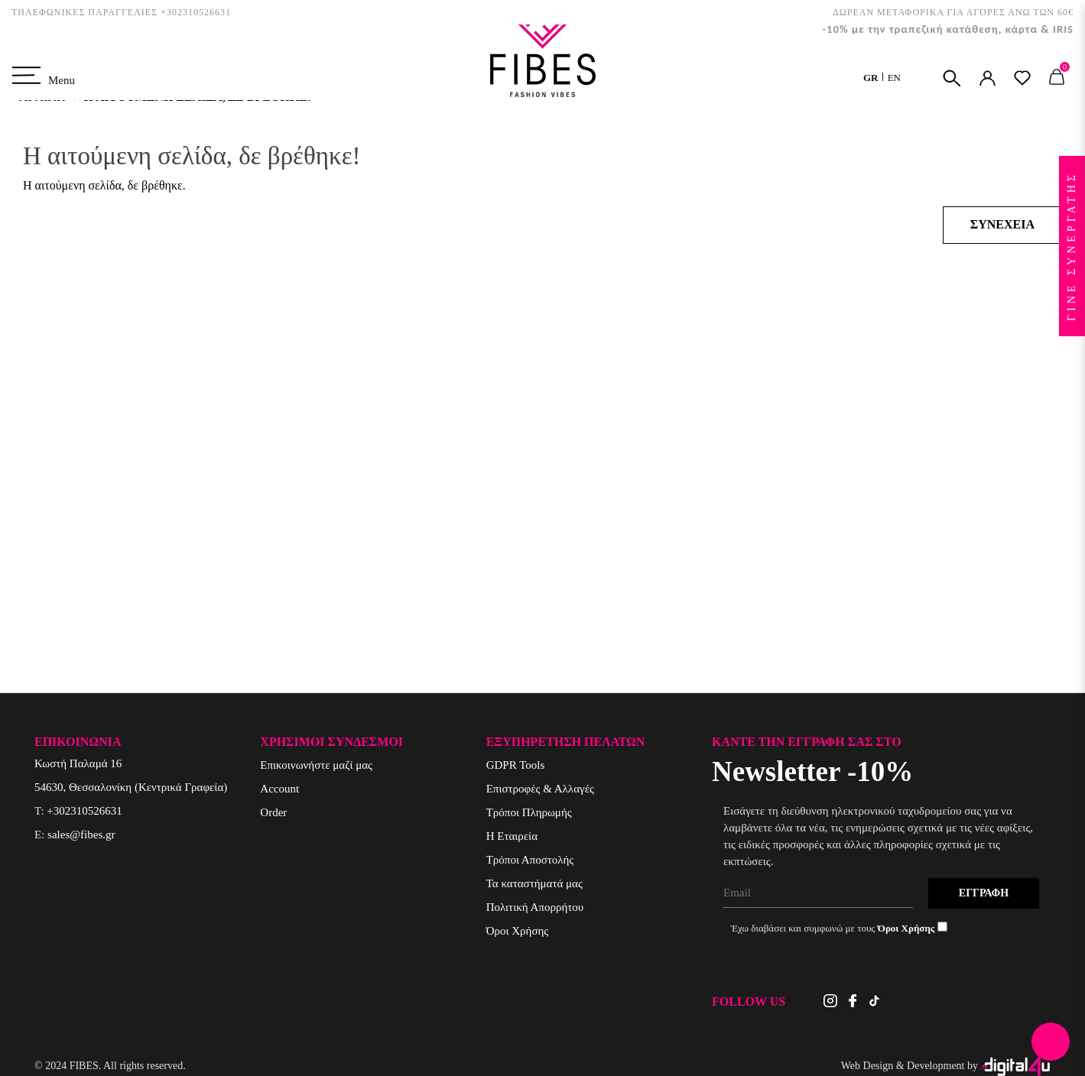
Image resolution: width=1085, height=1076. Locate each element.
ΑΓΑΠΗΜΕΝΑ (1022, 78)
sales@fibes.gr (81, 834)
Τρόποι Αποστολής (530, 860)
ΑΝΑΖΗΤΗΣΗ (952, 78)
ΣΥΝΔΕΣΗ (987, 78)
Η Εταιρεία (512, 836)
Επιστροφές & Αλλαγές (540, 789)
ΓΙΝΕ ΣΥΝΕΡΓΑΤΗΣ (1071, 246)
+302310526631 (84, 811)
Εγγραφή (984, 893)
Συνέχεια (1002, 224)
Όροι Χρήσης (517, 931)
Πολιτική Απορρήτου (535, 907)
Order (273, 812)
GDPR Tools (515, 765)
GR (872, 77)
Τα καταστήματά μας (534, 883)
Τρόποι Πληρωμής (529, 812)
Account (279, 789)
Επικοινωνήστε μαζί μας (316, 765)
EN (894, 77)
